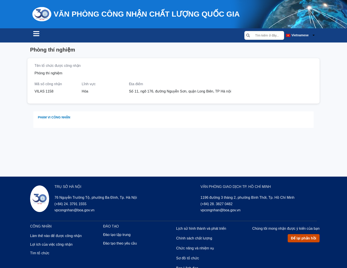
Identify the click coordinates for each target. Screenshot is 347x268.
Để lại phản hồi (303, 239)
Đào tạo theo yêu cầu (120, 244)
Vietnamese (300, 35)
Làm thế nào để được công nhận (56, 236)
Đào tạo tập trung (117, 235)
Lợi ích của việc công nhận (51, 245)
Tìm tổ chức (46, 35)
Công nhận (76, 35)
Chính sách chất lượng (194, 239)
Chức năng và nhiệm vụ (195, 249)
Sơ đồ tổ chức (187, 259)
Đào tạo (103, 35)
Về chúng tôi (131, 35)
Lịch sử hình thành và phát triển (201, 229)
